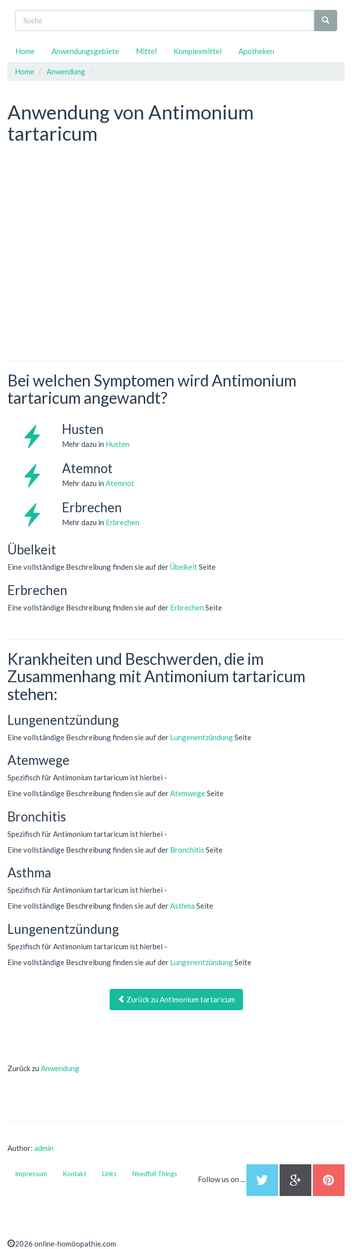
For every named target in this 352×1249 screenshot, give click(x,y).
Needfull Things (154, 1174)
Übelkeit (183, 566)
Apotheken (256, 51)
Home (25, 51)
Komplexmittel (198, 51)
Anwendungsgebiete (85, 51)
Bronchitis (187, 849)
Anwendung (60, 1068)
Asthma (182, 905)
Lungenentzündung (201, 737)
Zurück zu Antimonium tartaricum (176, 999)
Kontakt (74, 1174)
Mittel (146, 51)
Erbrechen (122, 522)
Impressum (31, 1174)
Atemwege (187, 793)
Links (109, 1174)
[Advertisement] (81, 211)
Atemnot (120, 483)
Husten (117, 443)
